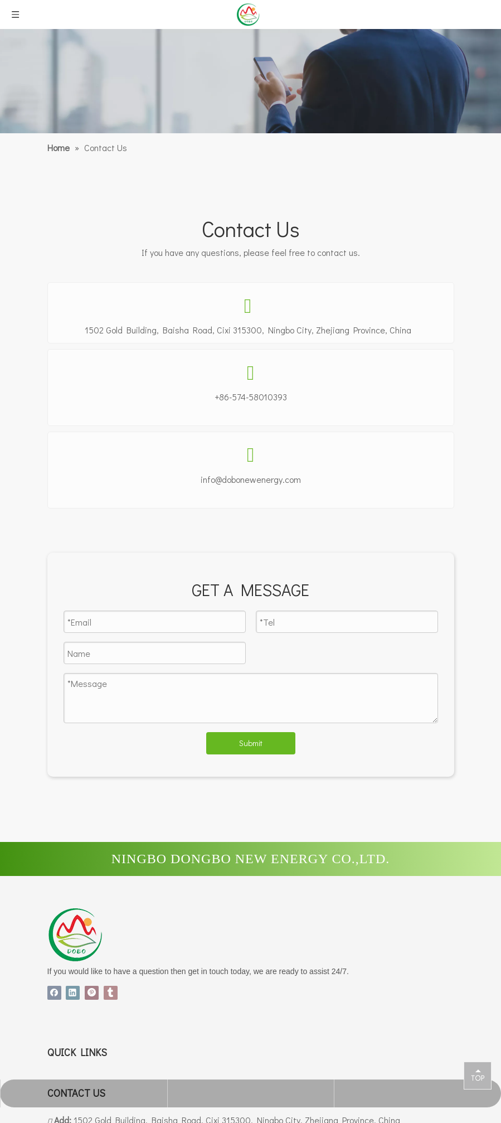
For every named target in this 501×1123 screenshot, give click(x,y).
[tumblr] (111, 992)
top (477, 1075)
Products (64, 1113)
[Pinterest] (93, 992)
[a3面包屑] (250, 81)
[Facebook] (55, 992)
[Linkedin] (74, 992)
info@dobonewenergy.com (251, 479)
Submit (250, 743)
